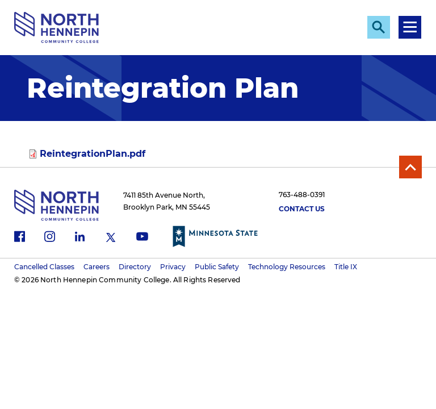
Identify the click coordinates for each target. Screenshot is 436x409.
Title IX (345, 266)
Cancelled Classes (44, 266)
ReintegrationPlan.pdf (92, 153)
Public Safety (217, 266)
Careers (96, 266)
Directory (135, 266)
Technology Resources (286, 266)
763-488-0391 (302, 194)
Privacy (173, 266)
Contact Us (302, 208)
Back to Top (410, 167)
